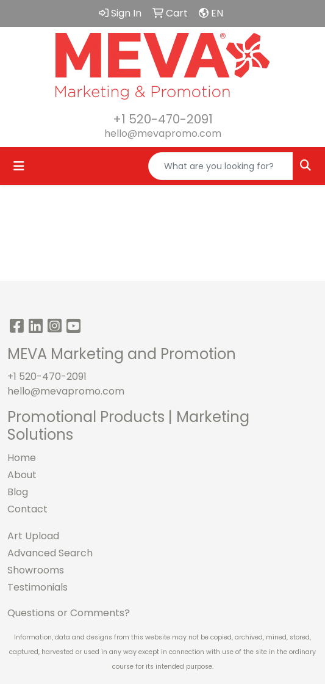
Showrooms (35, 570)
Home (21, 458)
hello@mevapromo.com (162, 133)
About (22, 475)
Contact (27, 509)
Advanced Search (50, 553)
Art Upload (33, 536)
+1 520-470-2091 (163, 119)
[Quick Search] (220, 166)
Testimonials (37, 587)
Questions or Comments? (68, 613)
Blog (17, 492)
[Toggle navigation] (19, 166)
